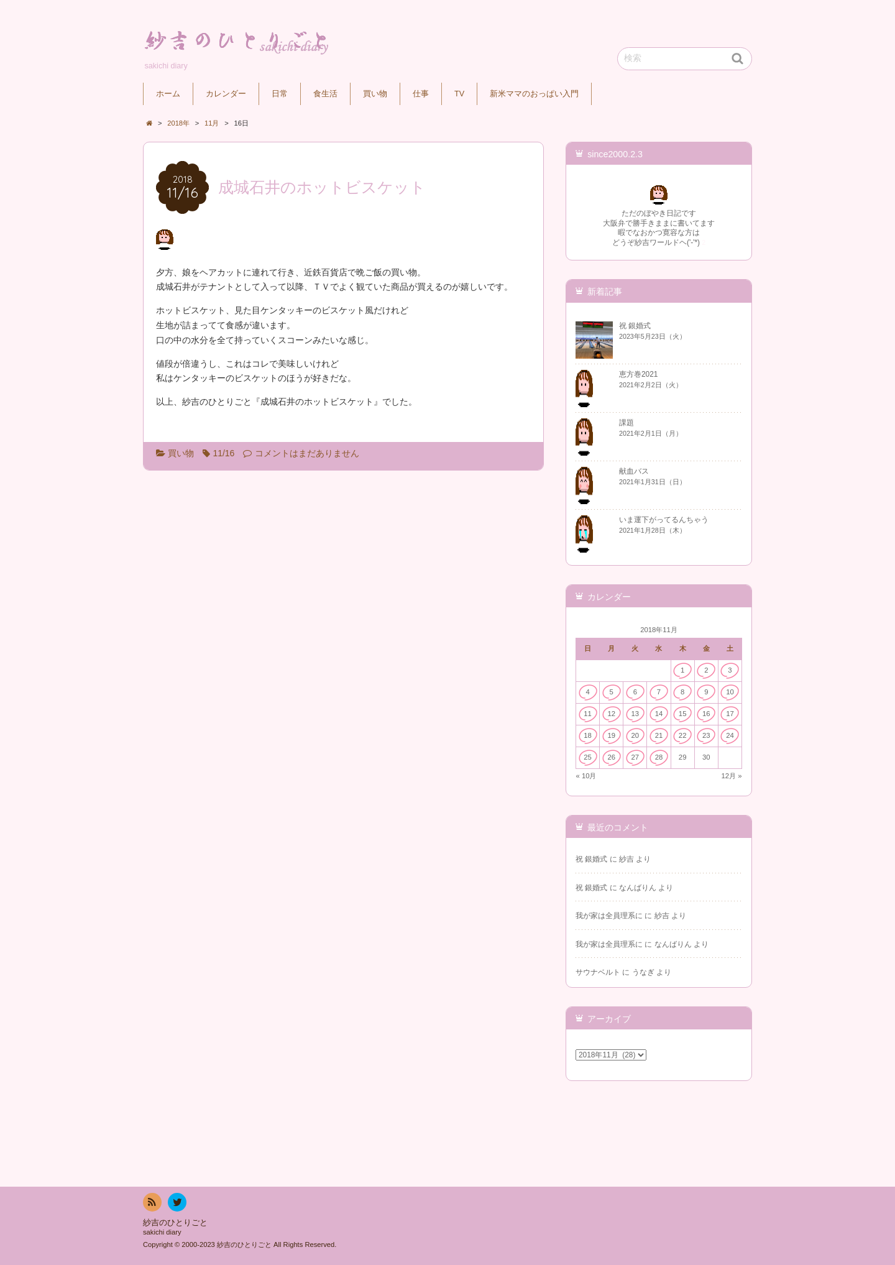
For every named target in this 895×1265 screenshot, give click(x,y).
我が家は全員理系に (609, 915)
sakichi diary (162, 1232)
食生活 (325, 94)
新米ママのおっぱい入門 (534, 94)
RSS (151, 1204)
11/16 (223, 453)
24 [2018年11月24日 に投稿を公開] (730, 735)
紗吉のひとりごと (175, 1222)
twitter (176, 1204)
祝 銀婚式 (591, 859)
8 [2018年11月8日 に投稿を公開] (682, 692)
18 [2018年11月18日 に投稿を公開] (588, 735)
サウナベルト (598, 972)
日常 (280, 94)
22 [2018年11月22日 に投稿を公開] (683, 735)
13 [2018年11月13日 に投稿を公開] (635, 713)
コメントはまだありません (307, 453)
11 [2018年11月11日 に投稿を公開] (588, 713)
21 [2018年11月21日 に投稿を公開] (659, 735)
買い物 (375, 94)
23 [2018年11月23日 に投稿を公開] (706, 735)
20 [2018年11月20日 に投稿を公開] (635, 735)
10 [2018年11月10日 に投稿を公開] (730, 692)
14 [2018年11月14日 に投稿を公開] (659, 713)
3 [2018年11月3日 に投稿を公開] (730, 670)
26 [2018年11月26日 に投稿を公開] (611, 757)
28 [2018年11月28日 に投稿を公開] (659, 757)
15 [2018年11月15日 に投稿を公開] (683, 713)
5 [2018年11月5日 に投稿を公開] (611, 692)
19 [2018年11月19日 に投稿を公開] (611, 735)
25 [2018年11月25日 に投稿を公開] (588, 757)
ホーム (168, 94)
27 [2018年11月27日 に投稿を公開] (635, 757)
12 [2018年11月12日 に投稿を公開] (611, 713)
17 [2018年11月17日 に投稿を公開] (730, 713)
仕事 (421, 94)
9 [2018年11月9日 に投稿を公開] (706, 692)
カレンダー (226, 94)
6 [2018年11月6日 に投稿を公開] (635, 692)
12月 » (732, 776)
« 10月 (586, 776)
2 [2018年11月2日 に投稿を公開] (706, 670)
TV (459, 94)
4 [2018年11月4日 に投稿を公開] (587, 692)
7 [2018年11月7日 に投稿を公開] (659, 692)
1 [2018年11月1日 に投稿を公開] (682, 670)
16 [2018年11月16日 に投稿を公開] (706, 713)
